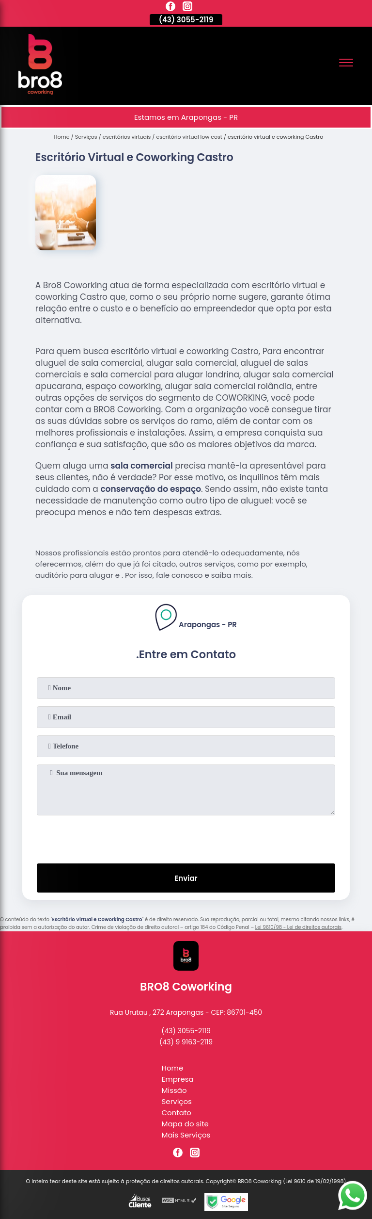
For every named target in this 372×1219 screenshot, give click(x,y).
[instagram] (187, 7)
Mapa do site (185, 1124)
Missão (174, 1090)
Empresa (178, 1079)
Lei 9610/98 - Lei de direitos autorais (298, 927)
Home (173, 1068)
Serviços (177, 1101)
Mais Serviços (186, 1135)
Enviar (185, 878)
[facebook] (170, 7)
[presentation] (186, 837)
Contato (176, 1112)
